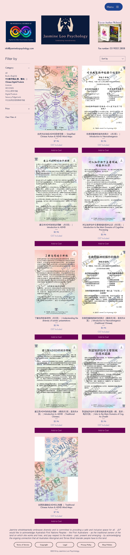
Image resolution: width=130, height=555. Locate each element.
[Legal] (65, 544)
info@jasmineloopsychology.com (19, 48)
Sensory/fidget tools (13, 97)
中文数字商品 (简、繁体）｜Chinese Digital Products (16, 80)
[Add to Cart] (56, 150)
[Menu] (114, 7)
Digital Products (11, 94)
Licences (8, 85)
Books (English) (11, 75)
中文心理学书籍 (11, 91)
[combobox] (112, 58)
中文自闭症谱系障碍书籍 (15, 100)
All (6, 73)
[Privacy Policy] (86, 544)
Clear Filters (10, 117)
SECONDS (9, 88)
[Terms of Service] (23, 544)
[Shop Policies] (107, 544)
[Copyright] (44, 544)
